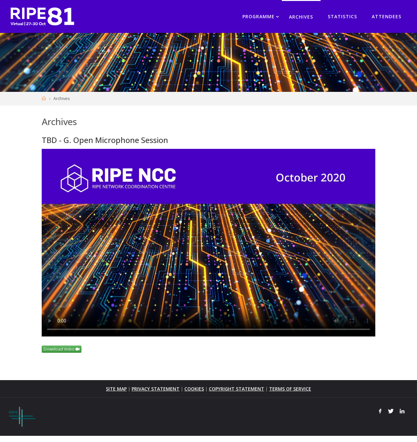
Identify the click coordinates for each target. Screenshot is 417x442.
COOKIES (194, 389)
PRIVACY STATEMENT (156, 389)
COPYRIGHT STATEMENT (236, 389)
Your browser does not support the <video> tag (208, 242)
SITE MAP (116, 389)
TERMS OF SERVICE (290, 389)
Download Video (61, 349)
